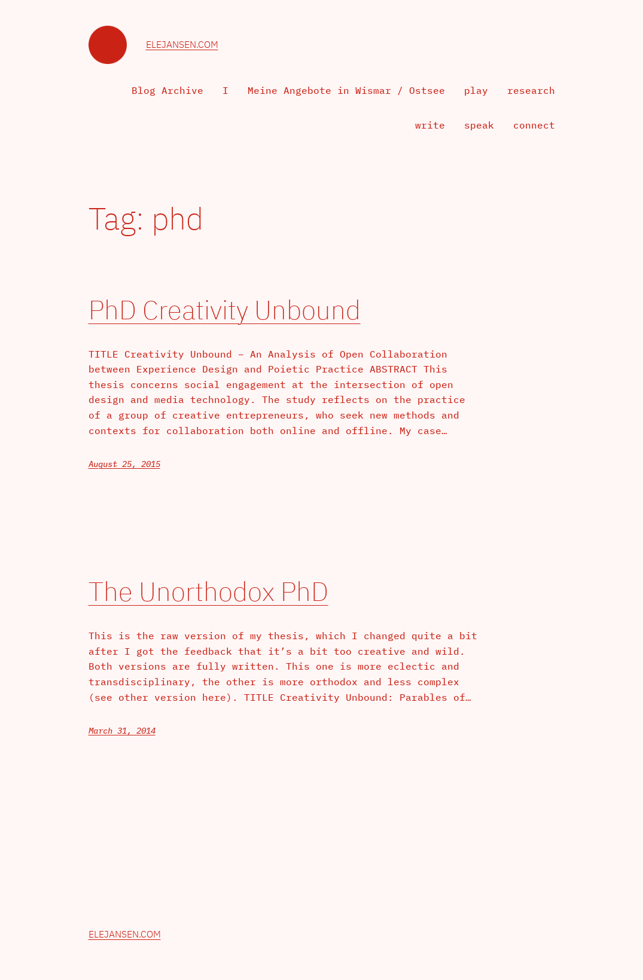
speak (479, 125)
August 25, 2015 (124, 464)
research (531, 90)
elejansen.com (182, 44)
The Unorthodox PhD (208, 591)
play (476, 90)
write (430, 125)
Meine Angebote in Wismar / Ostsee (346, 90)
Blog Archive (167, 90)
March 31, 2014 (122, 730)
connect (534, 125)
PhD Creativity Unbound (225, 310)
